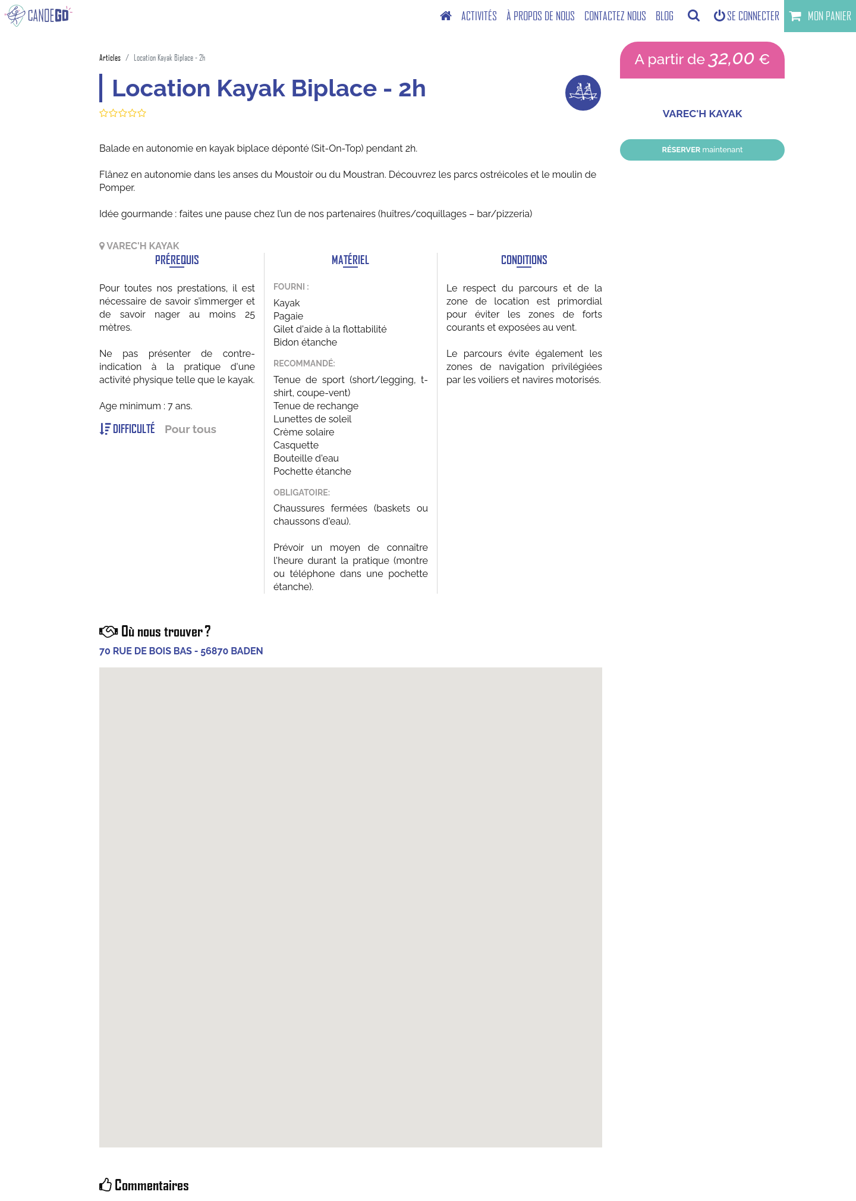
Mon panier (820, 16)
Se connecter (746, 16)
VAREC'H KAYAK (702, 114)
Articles (110, 57)
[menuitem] (446, 16)
